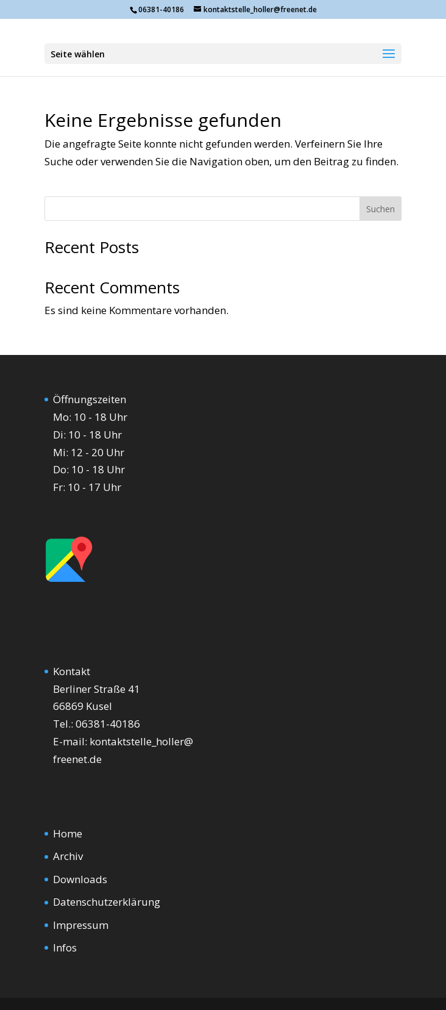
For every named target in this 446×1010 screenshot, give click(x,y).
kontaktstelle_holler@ (141, 741)
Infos (65, 947)
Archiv (68, 856)
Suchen (380, 209)
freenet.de (77, 759)
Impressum (80, 925)
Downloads (80, 879)
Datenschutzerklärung (106, 902)
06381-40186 (108, 724)
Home (67, 833)
